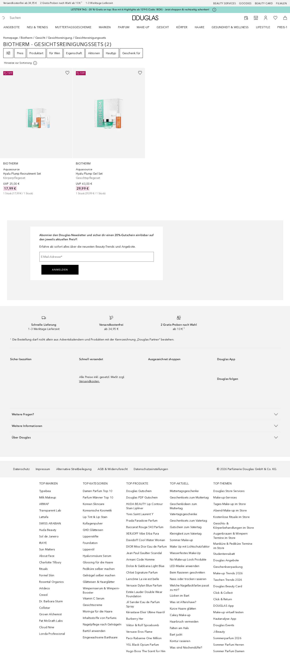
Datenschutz (21, 469)
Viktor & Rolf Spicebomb (142, 625)
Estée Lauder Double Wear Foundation (144, 594)
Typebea (45, 491)
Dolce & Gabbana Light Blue (145, 566)
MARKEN (105, 27)
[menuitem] (14, 27)
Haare (200, 27)
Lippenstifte (90, 536)
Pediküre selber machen (99, 569)
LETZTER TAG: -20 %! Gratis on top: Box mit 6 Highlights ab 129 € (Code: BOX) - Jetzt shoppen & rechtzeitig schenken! (140, 9)
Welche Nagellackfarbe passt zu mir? (189, 588)
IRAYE (43, 543)
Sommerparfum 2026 (227, 638)
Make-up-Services (225, 497)
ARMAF (44, 504)
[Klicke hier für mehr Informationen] (214, 10)
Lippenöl (89, 549)
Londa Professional (52, 634)
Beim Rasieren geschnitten (187, 572)
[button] (145, 414)
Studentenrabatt (224, 554)
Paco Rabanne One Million (144, 638)
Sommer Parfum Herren (228, 644)
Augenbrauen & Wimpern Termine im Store (230, 536)
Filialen (281, 3)
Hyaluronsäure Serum (97, 556)
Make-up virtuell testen (228, 612)
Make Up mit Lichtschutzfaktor (190, 546)
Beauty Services (224, 3)
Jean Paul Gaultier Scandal (144, 553)
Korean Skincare (94, 504)
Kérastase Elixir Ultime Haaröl (145, 612)
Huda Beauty (47, 530)
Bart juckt (176, 634)
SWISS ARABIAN (50, 523)
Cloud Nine (46, 627)
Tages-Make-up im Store (229, 504)
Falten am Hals (179, 628)
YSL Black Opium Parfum (142, 644)
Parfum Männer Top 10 (98, 497)
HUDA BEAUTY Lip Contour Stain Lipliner (144, 506)
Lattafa (43, 517)
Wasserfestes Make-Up (185, 553)
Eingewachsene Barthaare (100, 637)
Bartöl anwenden (94, 631)
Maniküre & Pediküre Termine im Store (232, 546)
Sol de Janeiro (49, 536)
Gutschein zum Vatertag (186, 527)
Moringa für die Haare (97, 611)
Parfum (123, 27)
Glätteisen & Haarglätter (99, 582)
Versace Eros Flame (139, 631)
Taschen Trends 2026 (227, 580)
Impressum (43, 469)
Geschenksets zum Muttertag (189, 497)
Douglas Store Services (228, 491)
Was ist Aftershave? (183, 602)
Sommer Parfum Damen (228, 651)
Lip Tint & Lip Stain (95, 517)
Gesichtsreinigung (60, 38)
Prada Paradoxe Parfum (141, 520)
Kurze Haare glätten (183, 608)
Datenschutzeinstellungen (151, 469)
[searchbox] (39, 17)
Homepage (10, 38)
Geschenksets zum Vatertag (188, 520)
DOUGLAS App (223, 606)
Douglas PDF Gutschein (142, 497)
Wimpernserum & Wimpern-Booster (101, 590)
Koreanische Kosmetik (97, 510)
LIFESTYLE (263, 27)
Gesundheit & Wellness (230, 27)
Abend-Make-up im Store (230, 510)
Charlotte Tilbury (50, 562)
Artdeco (44, 588)
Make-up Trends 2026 (228, 573)
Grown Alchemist (50, 614)
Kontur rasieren (180, 641)
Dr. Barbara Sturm (51, 601)
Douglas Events (223, 625)
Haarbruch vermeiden (184, 621)
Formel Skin (46, 575)
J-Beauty (219, 631)
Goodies (245, 3)
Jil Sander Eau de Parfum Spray (143, 604)
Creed (43, 595)
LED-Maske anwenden (184, 566)
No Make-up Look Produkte (188, 559)
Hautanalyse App (224, 619)
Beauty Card (264, 3)
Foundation (90, 543)
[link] (36, 131)
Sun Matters (47, 549)
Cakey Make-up (180, 615)
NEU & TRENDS (37, 27)
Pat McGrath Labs (51, 621)
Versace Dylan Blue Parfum (144, 585)
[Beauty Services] (246, 18)
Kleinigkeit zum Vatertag (186, 533)
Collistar (44, 608)
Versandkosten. (89, 381)
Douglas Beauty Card (227, 586)
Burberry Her (134, 619)
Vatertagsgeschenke (183, 514)
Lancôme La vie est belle (142, 579)
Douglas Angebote (226, 560)
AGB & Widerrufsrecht (113, 469)
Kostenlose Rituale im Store (231, 517)
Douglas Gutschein (139, 491)
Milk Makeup (47, 497)
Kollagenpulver (93, 523)
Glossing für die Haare (98, 562)
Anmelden (60, 269)
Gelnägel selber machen (99, 575)
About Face (46, 556)
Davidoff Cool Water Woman (145, 540)
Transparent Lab (50, 510)
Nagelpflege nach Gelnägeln (102, 624)
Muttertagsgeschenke (73, 27)
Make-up (143, 27)
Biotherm (27, 38)
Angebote (11, 27)
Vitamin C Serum (94, 598)
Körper (182, 27)
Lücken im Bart (179, 595)
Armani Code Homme (140, 559)
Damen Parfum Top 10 (97, 491)
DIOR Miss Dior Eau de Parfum (146, 546)
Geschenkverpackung (228, 567)
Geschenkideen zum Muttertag (183, 506)
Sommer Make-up (181, 540)
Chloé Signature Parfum (142, 572)
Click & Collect (223, 593)
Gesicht (163, 27)
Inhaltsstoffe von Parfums (100, 618)
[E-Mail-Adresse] (96, 257)
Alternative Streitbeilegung (74, 469)
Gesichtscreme (92, 605)
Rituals (43, 569)
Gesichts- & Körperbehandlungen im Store (233, 525)
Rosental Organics (51, 582)
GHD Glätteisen (93, 530)
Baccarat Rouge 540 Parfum (144, 527)
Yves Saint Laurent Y (139, 514)
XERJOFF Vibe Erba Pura (142, 533)
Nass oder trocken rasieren (188, 579)
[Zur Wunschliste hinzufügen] (67, 73)
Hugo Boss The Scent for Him (145, 651)
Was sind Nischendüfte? (186, 647)
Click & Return (222, 599)
